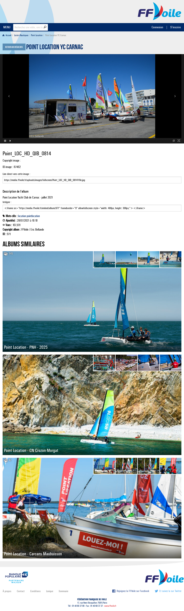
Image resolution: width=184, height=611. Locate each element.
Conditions (35, 591)
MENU (6, 27)
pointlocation (33, 216)
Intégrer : (92, 205)
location (22, 216)
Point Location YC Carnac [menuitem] (55, 35)
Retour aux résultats (14, 47)
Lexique (49, 591)
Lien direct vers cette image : (92, 177)
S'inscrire (175, 27)
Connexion (157, 27)
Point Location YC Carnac (54, 47)
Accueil (7, 35)
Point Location (37, 35)
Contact (21, 591)
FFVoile (159, 11)
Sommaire (63, 591)
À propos (7, 591)
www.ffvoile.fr (110, 605)
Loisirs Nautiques (21, 35)
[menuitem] (8, 35)
